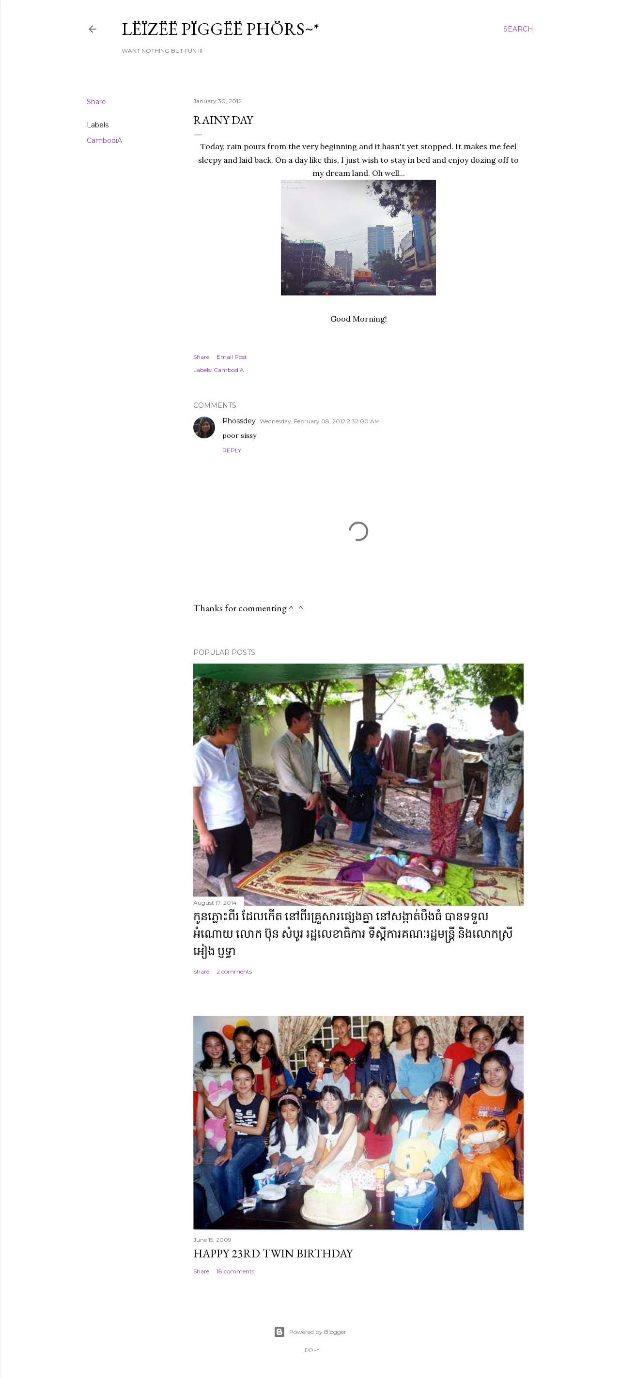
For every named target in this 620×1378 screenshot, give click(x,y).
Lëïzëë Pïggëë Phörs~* (220, 28)
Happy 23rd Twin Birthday (273, 1253)
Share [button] (96, 101)
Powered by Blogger (310, 1332)
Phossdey (239, 421)
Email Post (232, 356)
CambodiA (104, 140)
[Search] (518, 29)
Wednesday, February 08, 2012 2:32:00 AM (320, 421)
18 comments (235, 1271)
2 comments (234, 971)
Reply (231, 450)
